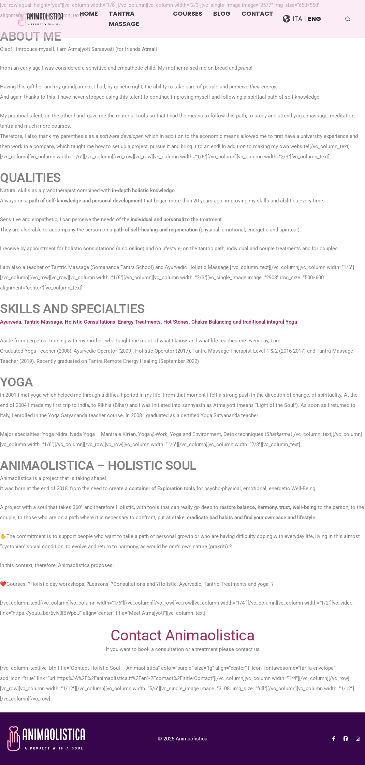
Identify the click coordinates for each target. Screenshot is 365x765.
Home (88, 13)
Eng (314, 18)
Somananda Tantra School (122, 267)
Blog (222, 13)
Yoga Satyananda (220, 415)
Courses (187, 13)
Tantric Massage (70, 267)
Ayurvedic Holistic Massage (197, 267)
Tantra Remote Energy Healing (122, 361)
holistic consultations (90, 248)
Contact (257, 13)
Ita (297, 18)
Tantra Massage (124, 18)
